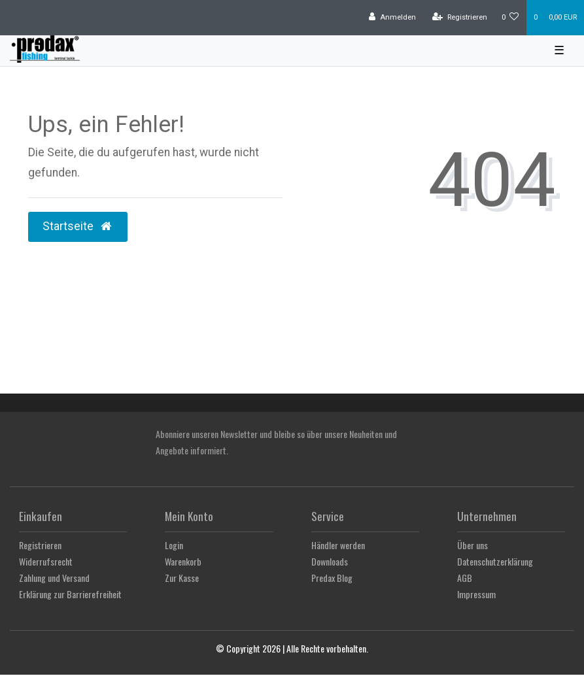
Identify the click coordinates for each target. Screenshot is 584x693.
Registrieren (40, 545)
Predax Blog (331, 577)
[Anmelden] (392, 17)
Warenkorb (183, 561)
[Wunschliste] (510, 17)
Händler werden (338, 545)
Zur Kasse (182, 577)
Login (174, 545)
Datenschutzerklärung (495, 561)
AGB (464, 577)
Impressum (476, 594)
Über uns (472, 545)
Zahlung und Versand (54, 577)
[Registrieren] (459, 17)
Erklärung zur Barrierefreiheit (70, 594)
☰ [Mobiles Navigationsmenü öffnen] (559, 50)
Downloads (329, 561)
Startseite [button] (78, 226)
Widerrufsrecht (46, 561)
